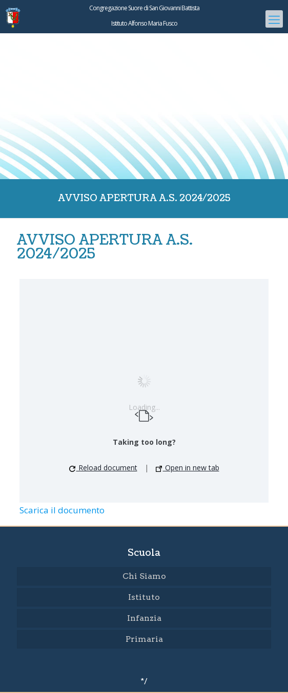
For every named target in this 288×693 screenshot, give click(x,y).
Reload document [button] (103, 467)
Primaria (144, 639)
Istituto (144, 597)
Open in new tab (187, 467)
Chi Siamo (144, 576)
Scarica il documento (62, 510)
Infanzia (144, 618)
